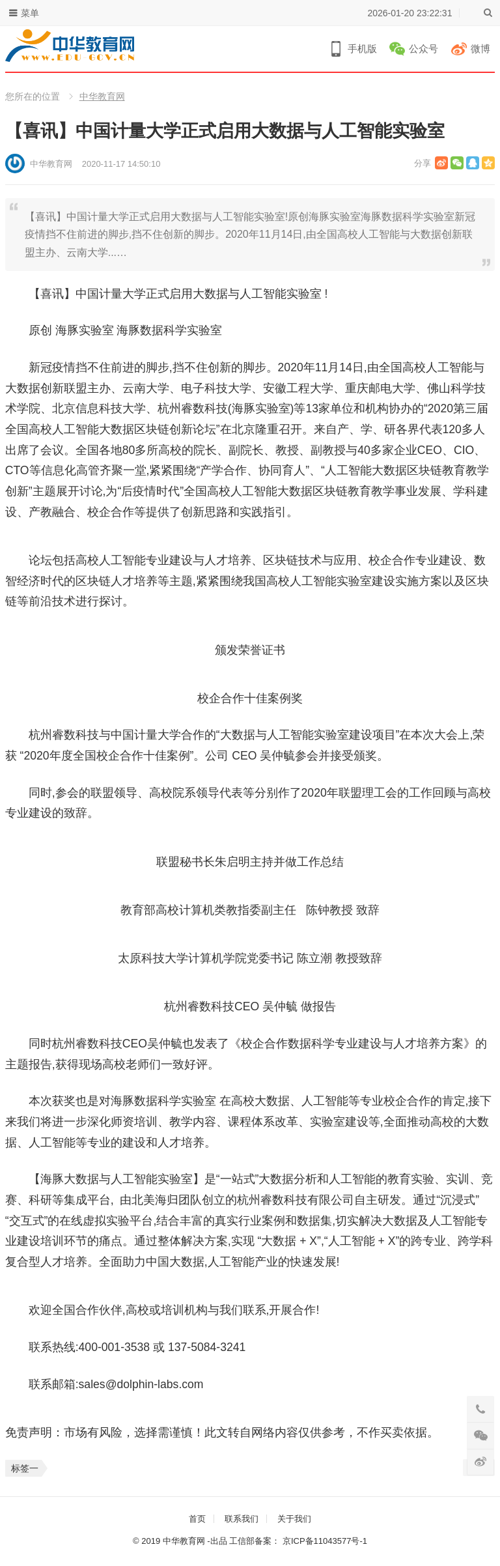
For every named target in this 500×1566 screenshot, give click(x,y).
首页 (197, 1519)
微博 (480, 48)
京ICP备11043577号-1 (325, 1541)
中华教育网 (102, 96)
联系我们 (241, 1519)
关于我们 (294, 1519)
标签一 (24, 1468)
